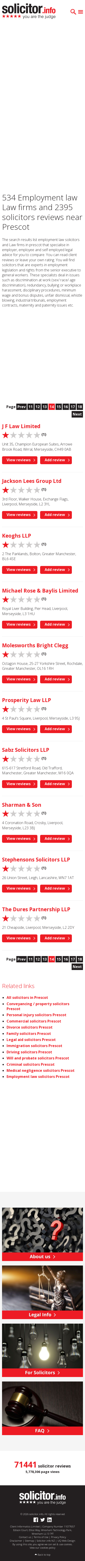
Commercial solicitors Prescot (34, 1021)
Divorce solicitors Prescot (30, 1027)
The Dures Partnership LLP (36, 909)
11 (31, 406)
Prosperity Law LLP (26, 700)
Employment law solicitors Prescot (38, 1076)
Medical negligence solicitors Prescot (41, 1070)
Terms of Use (41, 1537)
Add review (55, 459)
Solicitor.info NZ (46, 1540)
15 (59, 406)
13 (45, 406)
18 (80, 406)
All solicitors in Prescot (27, 997)
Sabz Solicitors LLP (25, 749)
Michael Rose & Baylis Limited (40, 590)
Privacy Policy (58, 1537)
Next (77, 414)
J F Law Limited (21, 426)
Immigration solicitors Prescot (34, 1045)
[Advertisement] (42, 69)
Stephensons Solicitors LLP (36, 859)
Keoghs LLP (16, 535)
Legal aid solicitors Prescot (31, 1039)
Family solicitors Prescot (29, 1033)
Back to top (44, 1554)
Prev (21, 406)
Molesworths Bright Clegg (35, 645)
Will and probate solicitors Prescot (38, 1058)
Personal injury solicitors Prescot (36, 1014)
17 (73, 406)
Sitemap (29, 1540)
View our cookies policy (42, 1547)
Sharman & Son (21, 804)
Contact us (25, 1537)
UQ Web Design (66, 1540)
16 (66, 406)
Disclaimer (16, 1540)
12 (38, 406)
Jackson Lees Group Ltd (31, 480)
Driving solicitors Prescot (29, 1052)
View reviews (19, 459)
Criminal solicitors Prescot (31, 1064)
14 (52, 406)
